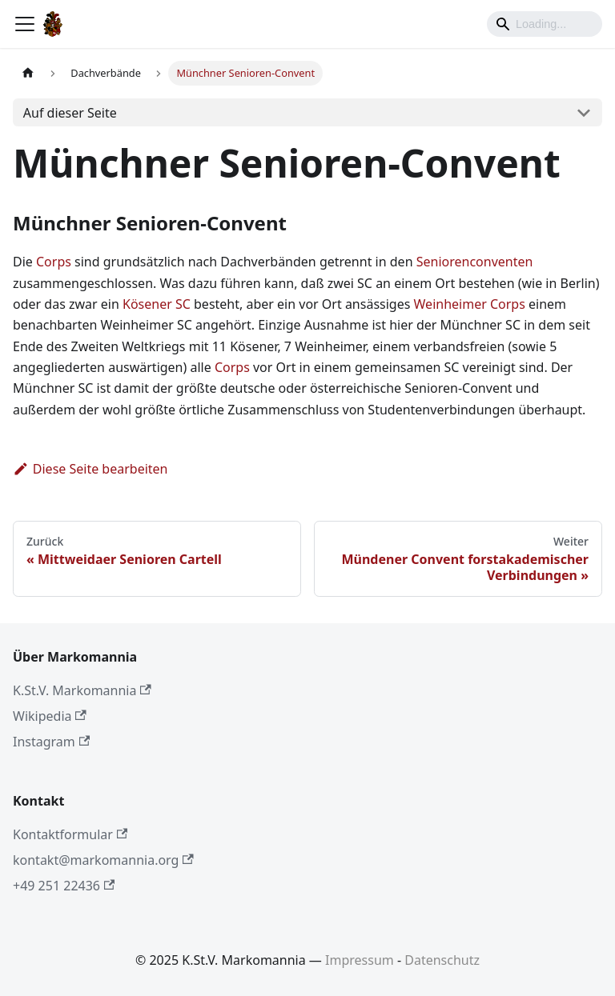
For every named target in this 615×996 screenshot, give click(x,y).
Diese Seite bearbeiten (90, 469)
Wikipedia (49, 716)
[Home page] (28, 73)
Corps (53, 261)
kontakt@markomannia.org (103, 860)
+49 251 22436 (64, 885)
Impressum (359, 960)
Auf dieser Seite (70, 113)
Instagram (51, 741)
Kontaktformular (70, 834)
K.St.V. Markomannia (82, 690)
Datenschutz (442, 960)
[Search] (544, 24)
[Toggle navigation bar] (25, 24)
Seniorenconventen (474, 261)
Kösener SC (157, 304)
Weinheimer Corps (469, 304)
